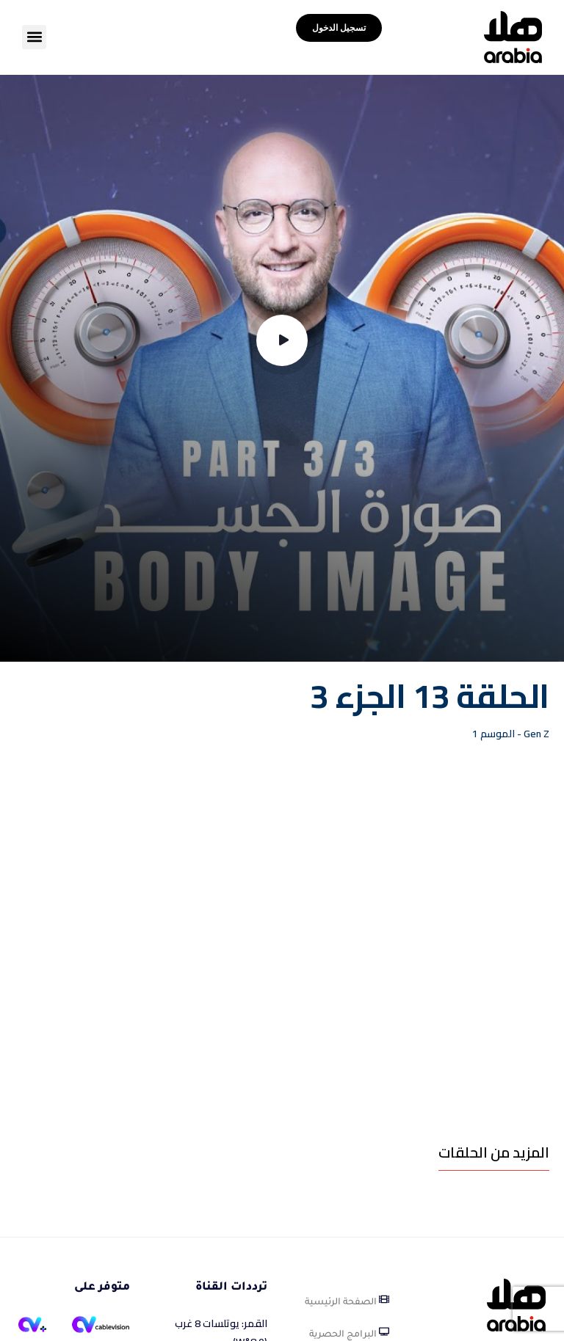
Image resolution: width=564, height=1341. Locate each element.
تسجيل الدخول (339, 27)
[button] (34, 37)
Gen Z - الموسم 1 (510, 733)
